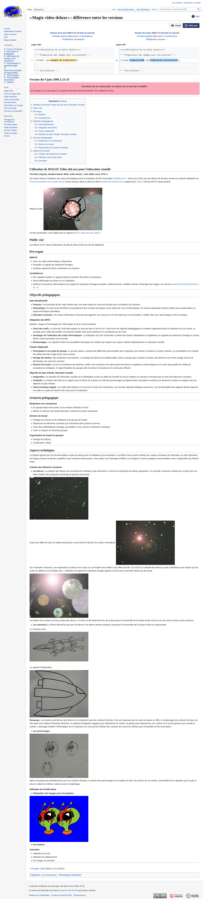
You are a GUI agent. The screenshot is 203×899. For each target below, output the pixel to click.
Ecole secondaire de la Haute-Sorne (47, 182)
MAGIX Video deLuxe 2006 (85, 233)
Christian (35, 868)
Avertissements (79, 895)
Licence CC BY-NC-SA (68, 890)
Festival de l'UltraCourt (111, 182)
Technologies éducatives (70, 875)
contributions (86, 36)
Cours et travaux (14, 49)
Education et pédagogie (11, 52)
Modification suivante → (157, 39)
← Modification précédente (72, 39)
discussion (73, 36)
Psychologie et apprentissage (12, 64)
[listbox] (184, 25)
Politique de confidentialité (39, 895)
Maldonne (118, 178)
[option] (176, 25)
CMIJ (138, 182)
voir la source (87, 33)
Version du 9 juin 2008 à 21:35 (149, 33)
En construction (49, 875)
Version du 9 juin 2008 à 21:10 (64, 33)
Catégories (35, 875)
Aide (195, 16)
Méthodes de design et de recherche (11, 58)
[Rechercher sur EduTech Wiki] (180, 9)
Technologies (13, 75)
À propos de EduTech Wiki (61, 895)
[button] (176, 25)
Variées (10, 82)
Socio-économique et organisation (12, 71)
